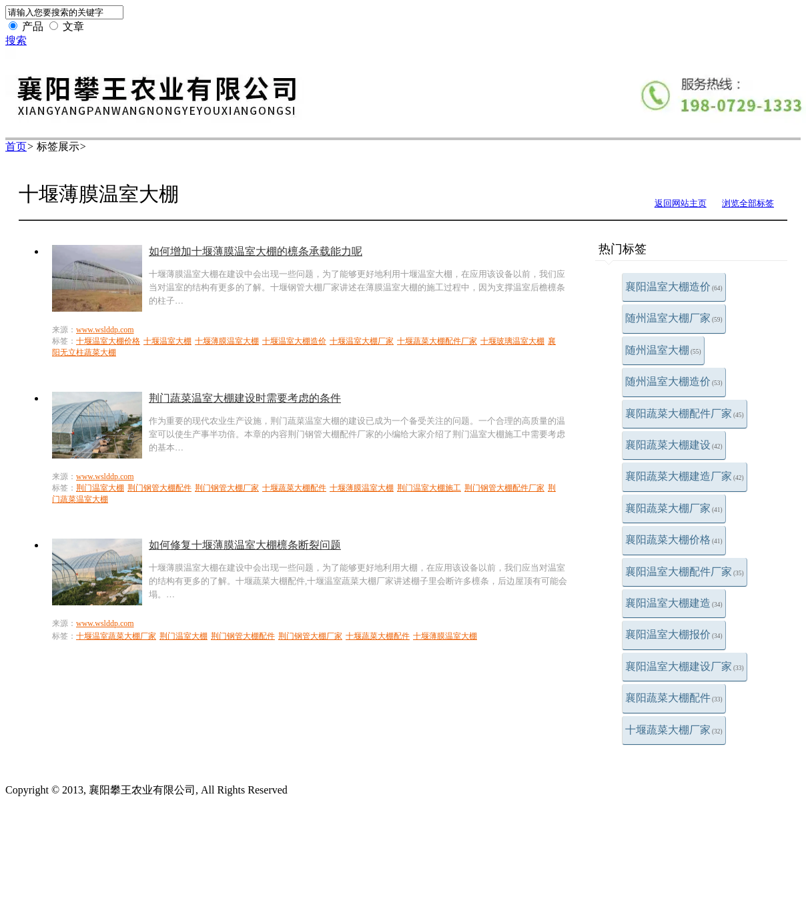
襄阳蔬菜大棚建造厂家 (684, 476)
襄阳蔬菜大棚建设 (674, 444)
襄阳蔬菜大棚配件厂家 (684, 413)
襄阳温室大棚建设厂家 (684, 666)
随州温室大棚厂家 (674, 318)
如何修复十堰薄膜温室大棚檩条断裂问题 (245, 545)
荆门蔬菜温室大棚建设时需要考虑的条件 (245, 398)
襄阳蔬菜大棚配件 (674, 697)
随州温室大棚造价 (674, 381)
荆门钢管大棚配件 (159, 488)
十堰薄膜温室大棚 (227, 341)
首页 (16, 146)
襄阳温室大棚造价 (674, 286)
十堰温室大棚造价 (294, 341)
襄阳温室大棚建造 (674, 603)
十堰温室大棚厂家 (362, 341)
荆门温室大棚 (100, 488)
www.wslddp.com (105, 329)
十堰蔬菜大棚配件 (294, 488)
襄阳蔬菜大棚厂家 (674, 508)
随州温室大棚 (663, 350)
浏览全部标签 (748, 203)
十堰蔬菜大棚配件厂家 (437, 341)
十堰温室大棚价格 (108, 341)
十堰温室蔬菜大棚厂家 (116, 636)
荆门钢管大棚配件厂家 (504, 488)
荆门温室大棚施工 (429, 488)
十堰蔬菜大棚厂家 (674, 729)
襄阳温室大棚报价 (674, 634)
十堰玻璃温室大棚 (512, 341)
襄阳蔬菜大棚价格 (674, 539)
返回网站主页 (681, 203)
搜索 (16, 40)
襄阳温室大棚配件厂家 (684, 571)
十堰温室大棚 (167, 341)
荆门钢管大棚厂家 (227, 488)
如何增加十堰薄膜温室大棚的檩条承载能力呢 (255, 251)
